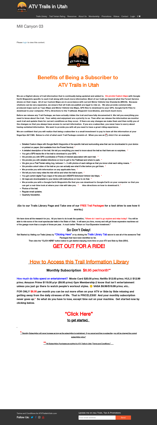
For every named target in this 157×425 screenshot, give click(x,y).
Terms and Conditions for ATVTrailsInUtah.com (37, 413)
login (25, 42)
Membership (94, 16)
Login (132, 16)
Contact (124, 16)
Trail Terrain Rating (57, 16)
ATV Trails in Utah (42, 6)
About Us (83, 16)
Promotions (106, 16)
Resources (71, 16)
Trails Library (41, 16)
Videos (116, 16)
